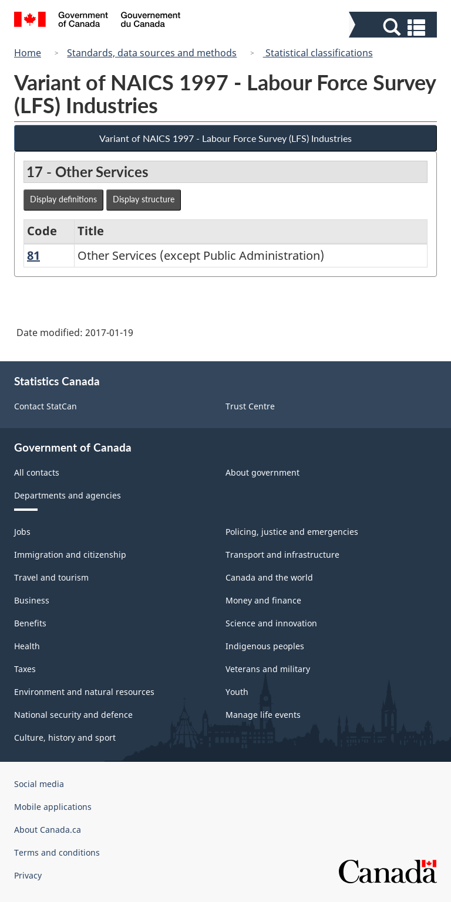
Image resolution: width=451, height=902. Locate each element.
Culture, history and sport (65, 737)
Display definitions (63, 199)
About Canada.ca (47, 829)
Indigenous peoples (265, 646)
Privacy (28, 875)
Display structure (143, 199)
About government (262, 472)
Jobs (22, 531)
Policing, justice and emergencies (292, 531)
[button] (394, 27)
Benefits (30, 623)
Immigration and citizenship (70, 554)
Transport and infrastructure (282, 554)
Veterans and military (268, 668)
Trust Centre (250, 406)
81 (33, 255)
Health (27, 646)
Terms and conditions (57, 852)
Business (31, 600)
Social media (39, 783)
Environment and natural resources (84, 691)
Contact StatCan (45, 406)
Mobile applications (53, 806)
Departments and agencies (67, 495)
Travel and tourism (51, 577)
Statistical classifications (318, 52)
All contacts (36, 472)
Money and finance (263, 600)
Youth (237, 691)
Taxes (25, 668)
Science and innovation (271, 623)
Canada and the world (269, 577)
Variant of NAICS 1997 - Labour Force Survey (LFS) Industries (225, 138)
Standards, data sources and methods (152, 52)
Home (27, 52)
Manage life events (263, 714)
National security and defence (73, 714)
